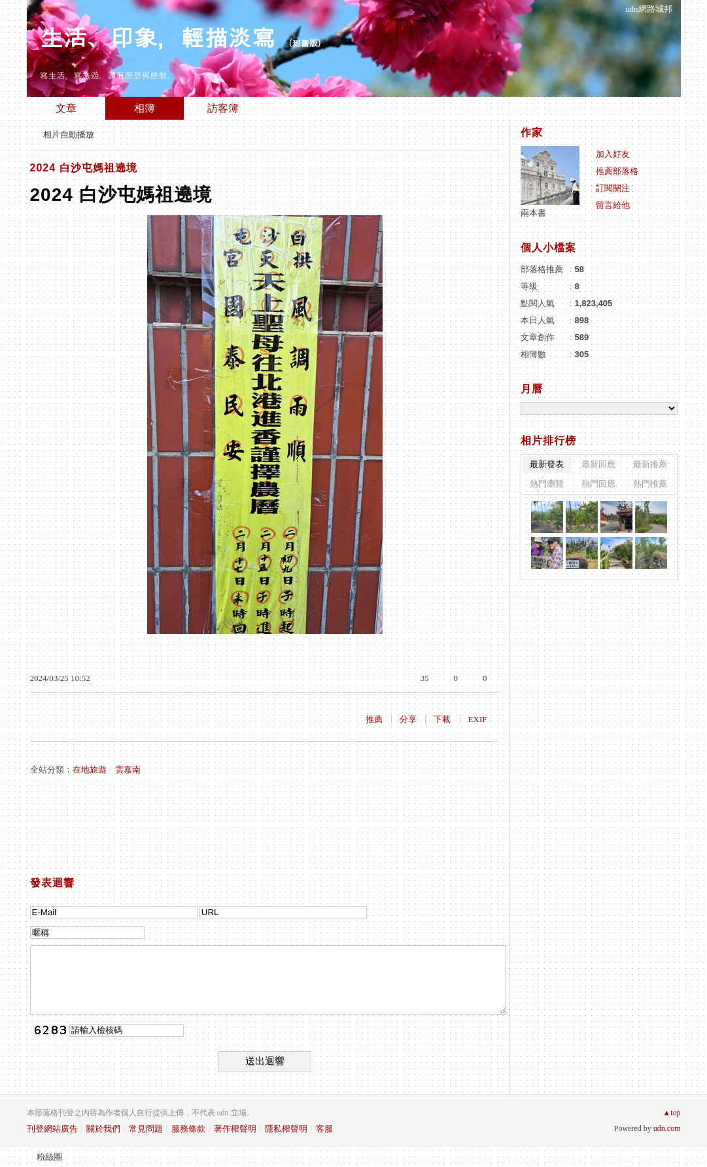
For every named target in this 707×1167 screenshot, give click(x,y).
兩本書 (533, 213)
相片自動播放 (68, 134)
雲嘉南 (128, 770)
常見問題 (146, 1129)
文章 (66, 108)
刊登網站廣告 (52, 1129)
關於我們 (103, 1129)
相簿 (144, 108)
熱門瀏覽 (547, 484)
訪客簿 (223, 108)
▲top (671, 1112)
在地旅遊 (90, 770)
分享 (408, 719)
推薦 (374, 719)
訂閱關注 (613, 188)
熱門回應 (598, 484)
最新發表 (547, 464)
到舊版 (305, 43)
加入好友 (613, 154)
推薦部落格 (617, 171)
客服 (324, 1129)
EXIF (477, 719)
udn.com (667, 1128)
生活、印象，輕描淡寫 (157, 36)
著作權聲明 (235, 1129)
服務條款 (188, 1129)
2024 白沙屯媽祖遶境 (83, 167)
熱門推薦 (650, 484)
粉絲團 (49, 1157)
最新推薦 (650, 464)
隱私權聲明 (286, 1129)
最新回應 (598, 464)
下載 (442, 719)
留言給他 (613, 205)
